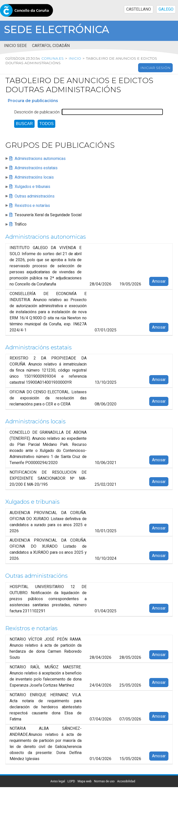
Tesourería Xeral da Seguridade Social (48, 215)
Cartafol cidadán (51, 46)
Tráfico (21, 224)
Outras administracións (35, 196)
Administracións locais (34, 177)
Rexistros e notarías (32, 206)
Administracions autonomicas (40, 158)
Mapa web (84, 781)
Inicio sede (15, 46)
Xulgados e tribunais (32, 187)
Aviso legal (57, 781)
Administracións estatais (36, 168)
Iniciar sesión (155, 67)
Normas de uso (104, 781)
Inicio (75, 58)
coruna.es (52, 58)
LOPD (71, 781)
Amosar (159, 281)
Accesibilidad (126, 781)
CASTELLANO (138, 9)
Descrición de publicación (37, 112)
